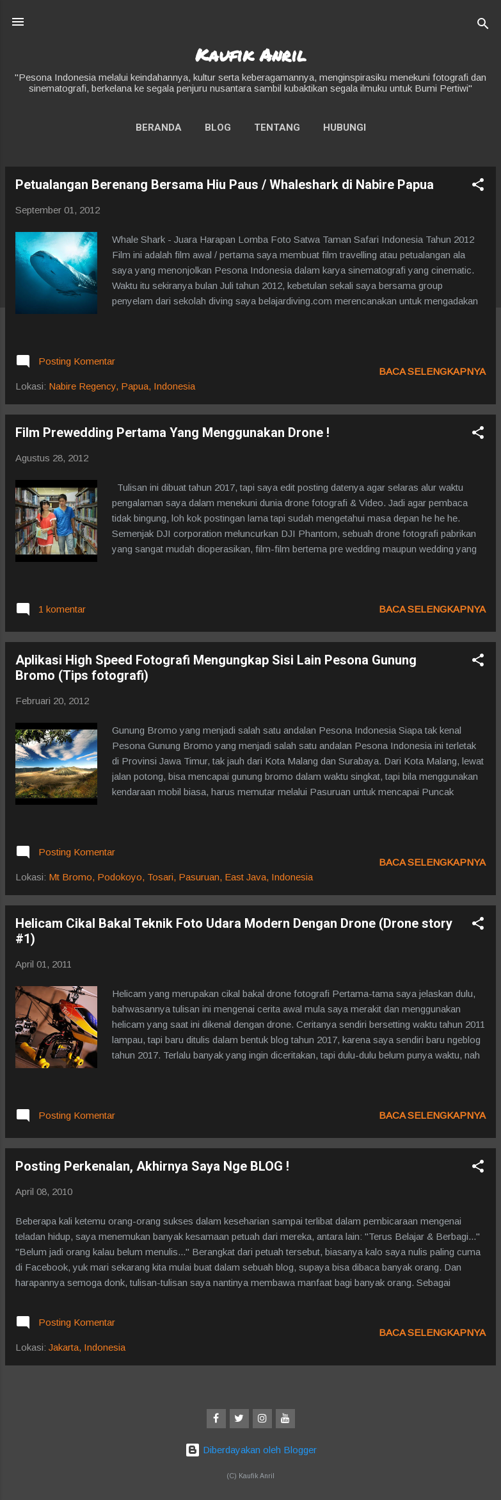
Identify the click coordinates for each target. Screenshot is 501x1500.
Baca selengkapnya (432, 371)
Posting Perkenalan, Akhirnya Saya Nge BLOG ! (152, 1166)
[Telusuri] (483, 25)
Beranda (159, 127)
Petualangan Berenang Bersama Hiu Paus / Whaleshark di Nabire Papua (224, 184)
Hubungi (344, 127)
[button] (478, 187)
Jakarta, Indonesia (87, 1347)
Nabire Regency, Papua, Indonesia (122, 386)
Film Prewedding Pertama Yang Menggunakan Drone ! (172, 432)
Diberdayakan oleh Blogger (251, 1449)
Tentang (277, 127)
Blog (218, 127)
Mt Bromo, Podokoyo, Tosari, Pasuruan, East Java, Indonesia (181, 876)
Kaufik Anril (250, 54)
